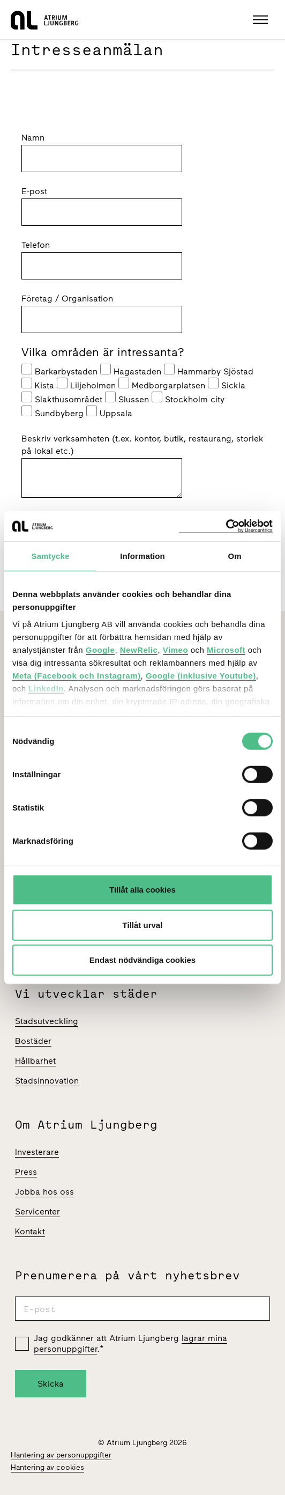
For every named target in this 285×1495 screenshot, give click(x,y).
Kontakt (30, 1231)
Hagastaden (130, 370)
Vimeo (175, 649)
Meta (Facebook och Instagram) (76, 675)
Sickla (226, 384)
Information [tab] (142, 556)
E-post (34, 191)
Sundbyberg (52, 412)
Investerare (37, 1152)
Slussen (127, 398)
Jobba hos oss (44, 1192)
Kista (37, 384)
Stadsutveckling (46, 1021)
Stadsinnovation (47, 1081)
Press (26, 1172)
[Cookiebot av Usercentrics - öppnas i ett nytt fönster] (226, 526)
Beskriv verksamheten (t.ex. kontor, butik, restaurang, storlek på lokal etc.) (142, 444)
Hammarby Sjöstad (208, 370)
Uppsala (109, 412)
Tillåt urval (143, 924)
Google (100, 649)
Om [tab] (234, 556)
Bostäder (33, 1041)
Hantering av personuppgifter (61, 1455)
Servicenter (37, 1211)
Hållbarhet (35, 1061)
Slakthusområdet (61, 398)
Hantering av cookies (47, 1467)
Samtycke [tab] (51, 556)
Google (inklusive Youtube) (201, 675)
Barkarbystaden (59, 370)
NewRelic (139, 649)
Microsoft (226, 649)
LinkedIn (46, 688)
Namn (32, 137)
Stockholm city (188, 398)
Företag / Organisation (67, 298)
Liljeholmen (86, 384)
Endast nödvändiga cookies (142, 959)
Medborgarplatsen (161, 384)
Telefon (35, 245)
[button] (262, 19)
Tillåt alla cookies (142, 889)
